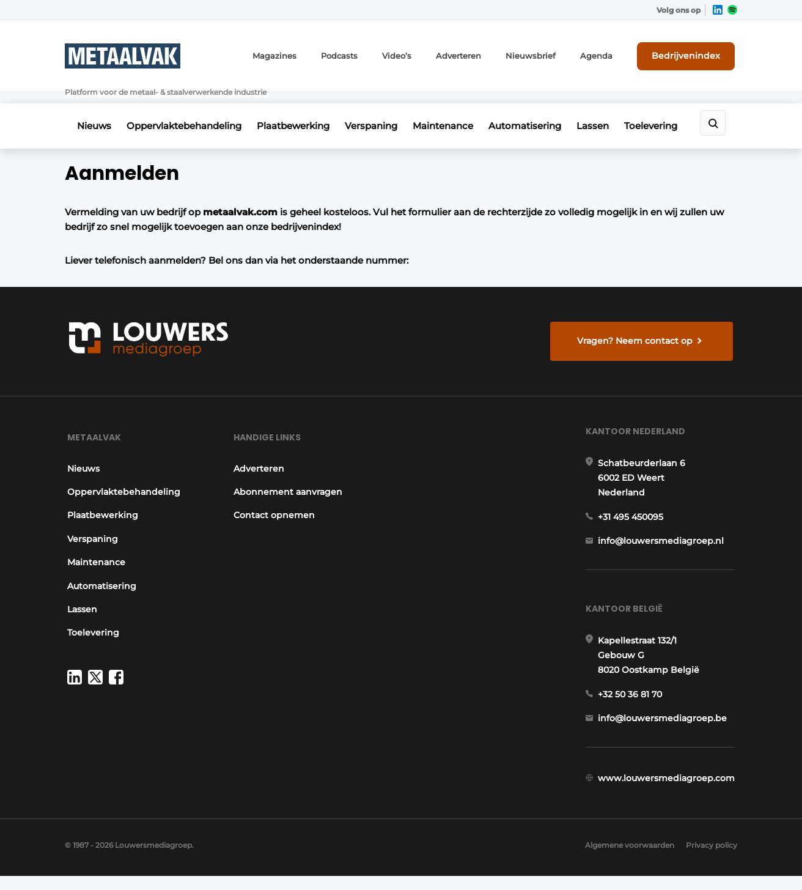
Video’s (420, 53)
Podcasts (365, 53)
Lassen (618, 108)
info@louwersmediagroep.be (664, 719)
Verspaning (384, 108)
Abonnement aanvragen (287, 482)
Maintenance (460, 108)
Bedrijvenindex (692, 53)
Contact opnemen (273, 505)
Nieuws (94, 108)
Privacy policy (711, 859)
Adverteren (479, 53)
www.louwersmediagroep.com (668, 783)
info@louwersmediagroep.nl (663, 536)
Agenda (607, 53)
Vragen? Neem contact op (636, 322)
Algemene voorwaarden (626, 859)
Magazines (304, 53)
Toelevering (680, 108)
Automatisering (546, 108)
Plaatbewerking (301, 108)
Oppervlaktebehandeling (188, 108)
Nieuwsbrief (546, 53)
